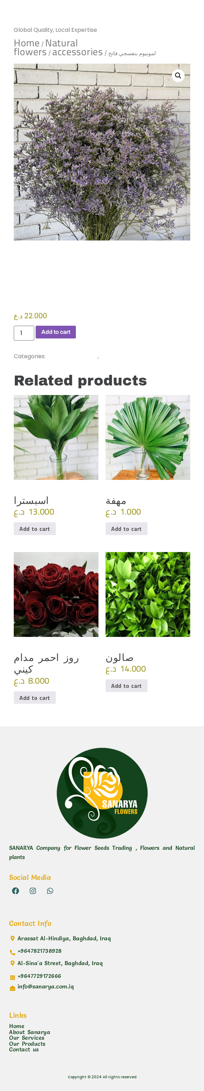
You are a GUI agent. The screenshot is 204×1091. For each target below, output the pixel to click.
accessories (77, 51)
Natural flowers (46, 47)
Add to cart (55, 332)
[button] (178, 75)
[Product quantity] (24, 333)
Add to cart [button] (34, 528)
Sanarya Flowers (51, 15)
